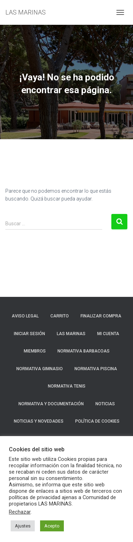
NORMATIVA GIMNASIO (39, 368)
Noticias (105, 403)
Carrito (59, 316)
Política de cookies (97, 421)
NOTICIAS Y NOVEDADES (38, 421)
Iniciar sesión (29, 333)
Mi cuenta (108, 333)
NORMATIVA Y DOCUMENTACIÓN (51, 403)
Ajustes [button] (23, 526)
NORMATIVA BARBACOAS (83, 351)
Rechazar (20, 512)
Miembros (35, 351)
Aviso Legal (25, 316)
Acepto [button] (52, 526)
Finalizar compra (101, 316)
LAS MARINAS (71, 333)
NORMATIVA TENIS (66, 386)
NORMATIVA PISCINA (95, 368)
